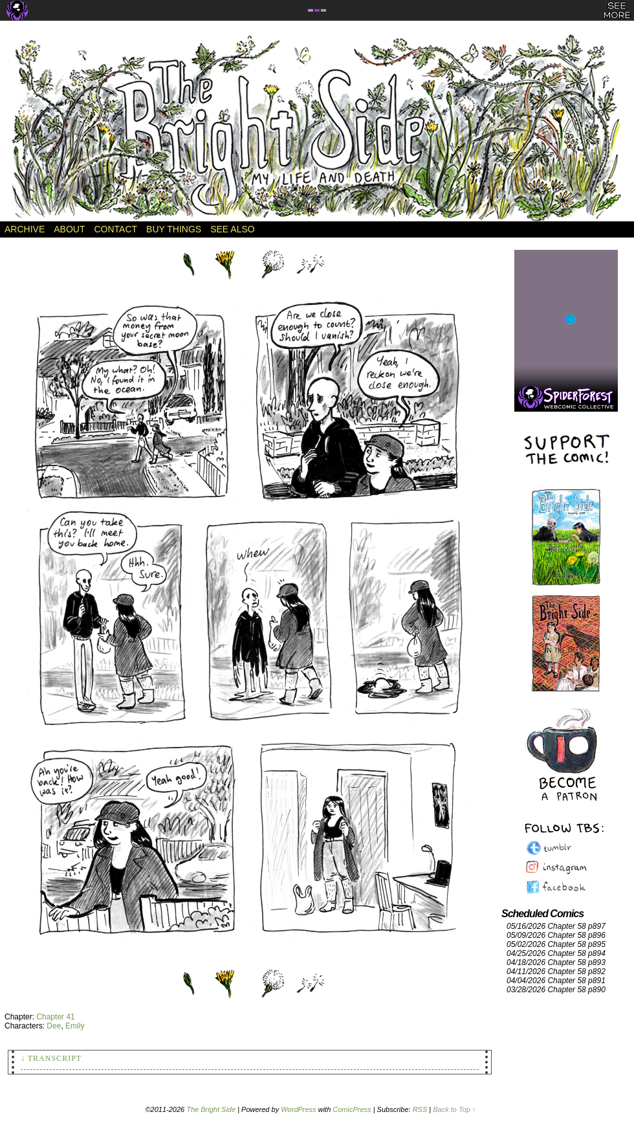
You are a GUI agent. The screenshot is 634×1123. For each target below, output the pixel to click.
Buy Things (173, 229)
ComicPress (352, 1109)
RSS (420, 1109)
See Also (232, 229)
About (69, 229)
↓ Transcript (51, 1058)
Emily (74, 1025)
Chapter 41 (55, 1016)
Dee (54, 1025)
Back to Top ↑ (454, 1109)
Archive (25, 229)
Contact (115, 229)
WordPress (298, 1109)
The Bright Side (317, 127)
